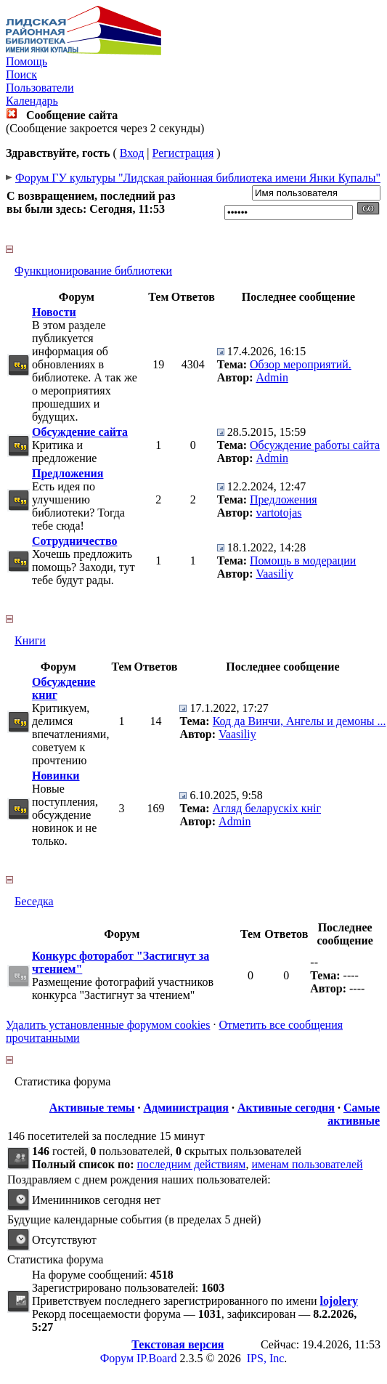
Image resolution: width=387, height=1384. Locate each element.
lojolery (339, 1301)
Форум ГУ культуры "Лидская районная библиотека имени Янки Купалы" (197, 177)
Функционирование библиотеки (93, 270)
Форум (117, 1358)
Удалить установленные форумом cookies (108, 1025)
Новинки (56, 775)
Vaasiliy (274, 573)
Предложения (68, 473)
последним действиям (191, 1164)
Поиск (21, 74)
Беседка (34, 901)
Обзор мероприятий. (300, 364)
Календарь (32, 100)
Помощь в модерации (303, 560)
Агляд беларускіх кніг (267, 808)
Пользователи (40, 87)
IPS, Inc (266, 1358)
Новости (54, 312)
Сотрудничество (74, 541)
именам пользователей (306, 1164)
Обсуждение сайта (80, 432)
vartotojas (278, 512)
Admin (272, 377)
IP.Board (157, 1358)
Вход (132, 153)
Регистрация (182, 153)
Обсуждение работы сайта (315, 445)
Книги (30, 640)
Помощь (26, 61)
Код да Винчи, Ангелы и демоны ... (299, 721)
